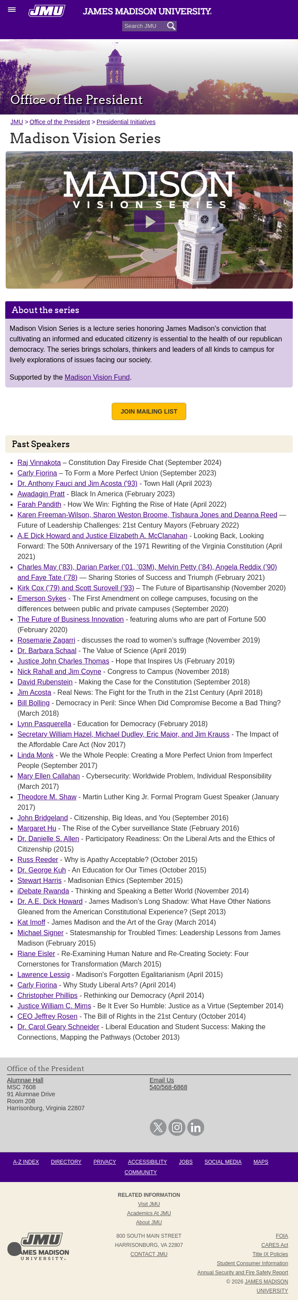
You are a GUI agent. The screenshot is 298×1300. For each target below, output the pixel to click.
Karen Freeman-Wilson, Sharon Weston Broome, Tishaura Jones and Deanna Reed (147, 515)
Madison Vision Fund (97, 377)
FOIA (282, 1236)
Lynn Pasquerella (44, 723)
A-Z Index (26, 1162)
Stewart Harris (39, 880)
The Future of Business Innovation (70, 619)
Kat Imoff (31, 922)
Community (141, 1172)
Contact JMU (149, 1254)
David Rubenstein (44, 682)
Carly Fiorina (37, 473)
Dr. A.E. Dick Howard (49, 901)
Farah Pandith (39, 504)
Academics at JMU (149, 1213)
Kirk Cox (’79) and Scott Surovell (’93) (75, 588)
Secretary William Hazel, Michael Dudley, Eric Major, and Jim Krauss (123, 734)
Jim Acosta (34, 692)
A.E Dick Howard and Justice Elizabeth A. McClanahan (102, 535)
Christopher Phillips (47, 995)
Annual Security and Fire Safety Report (242, 1273)
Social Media (223, 1162)
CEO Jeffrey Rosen (47, 1016)
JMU (16, 121)
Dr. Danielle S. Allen (48, 838)
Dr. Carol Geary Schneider (58, 1027)
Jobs (185, 1162)
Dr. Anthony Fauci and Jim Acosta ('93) (77, 483)
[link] (158, 1133)
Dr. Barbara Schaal (46, 650)
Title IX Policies (270, 1254)
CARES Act (274, 1245)
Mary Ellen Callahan (48, 776)
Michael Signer (40, 932)
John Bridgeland (42, 818)
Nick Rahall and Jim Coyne (59, 671)
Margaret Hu (36, 828)
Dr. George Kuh (41, 870)
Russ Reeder (37, 859)
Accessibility (147, 1162)
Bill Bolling (33, 703)
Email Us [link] (162, 1080)
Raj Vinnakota (39, 462)
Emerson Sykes (41, 598)
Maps (260, 1162)
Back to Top (14, 1249)
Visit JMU (149, 1204)
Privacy (104, 1162)
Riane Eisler (36, 953)
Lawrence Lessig (43, 974)
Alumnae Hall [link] (25, 1080)
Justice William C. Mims (54, 1006)
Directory (66, 1162)
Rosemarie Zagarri (46, 640)
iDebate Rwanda (43, 891)
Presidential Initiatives (125, 121)
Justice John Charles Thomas (63, 661)
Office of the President (60, 121)
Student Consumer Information (252, 1263)
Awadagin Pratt (41, 494)
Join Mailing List (149, 411)
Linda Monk (35, 755)
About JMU (149, 1222)
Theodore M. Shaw (46, 797)
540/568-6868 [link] (168, 1087)
